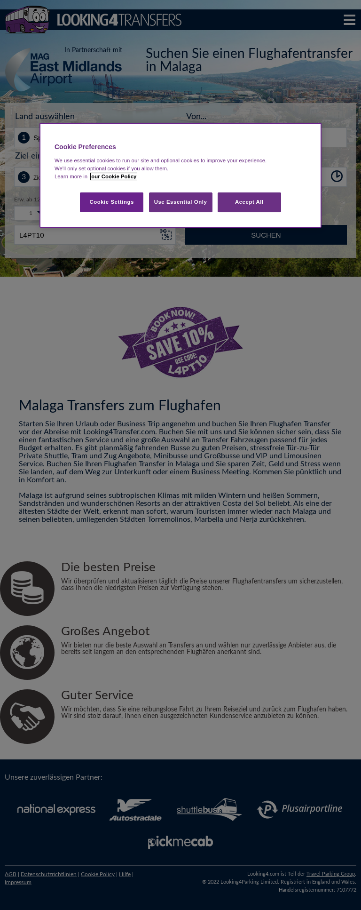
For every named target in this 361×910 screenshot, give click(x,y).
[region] (180, 175)
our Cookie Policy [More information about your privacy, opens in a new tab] (113, 176)
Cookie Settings (111, 202)
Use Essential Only (180, 202)
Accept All (249, 202)
